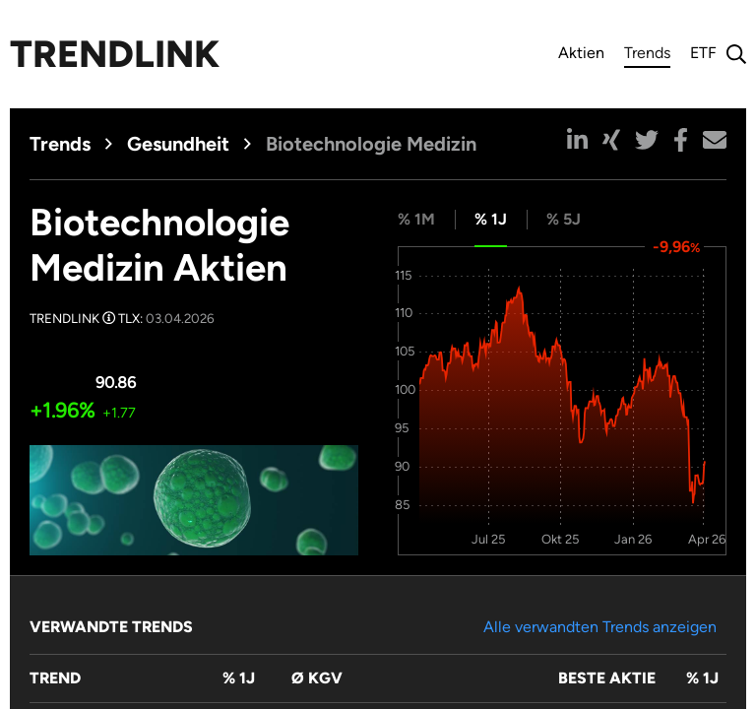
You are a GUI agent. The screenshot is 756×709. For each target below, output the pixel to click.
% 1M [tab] (416, 219)
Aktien (581, 52)
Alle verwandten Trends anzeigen (600, 626)
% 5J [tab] (563, 219)
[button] (577, 140)
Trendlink (115, 54)
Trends (647, 55)
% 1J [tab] (490, 219)
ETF (703, 52)
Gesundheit (178, 144)
